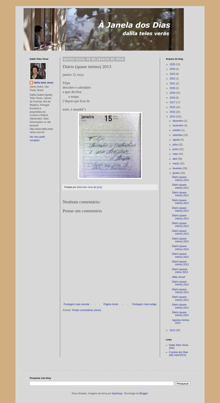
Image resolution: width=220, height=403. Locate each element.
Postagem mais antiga (144, 304)
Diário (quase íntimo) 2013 (180, 178)
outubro (177, 130)
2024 (173, 69)
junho (176, 149)
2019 (173, 92)
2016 (173, 107)
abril (175, 158)
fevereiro (178, 168)
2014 (173, 116)
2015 (173, 111)
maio (176, 154)
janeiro (177, 173)
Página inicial (110, 304)
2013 (173, 330)
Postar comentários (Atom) (86, 310)
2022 (173, 78)
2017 (173, 102)
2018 (173, 97)
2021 (173, 83)
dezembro (178, 120)
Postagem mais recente (76, 304)
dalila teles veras (43, 82)
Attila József (178, 277)
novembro (178, 125)
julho (176, 144)
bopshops (117, 393)
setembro (178, 135)
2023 (173, 74)
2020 (173, 88)
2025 (173, 64)
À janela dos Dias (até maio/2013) (178, 353)
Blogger (143, 393)
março (176, 163)
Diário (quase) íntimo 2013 (180, 271)
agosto (177, 139)
